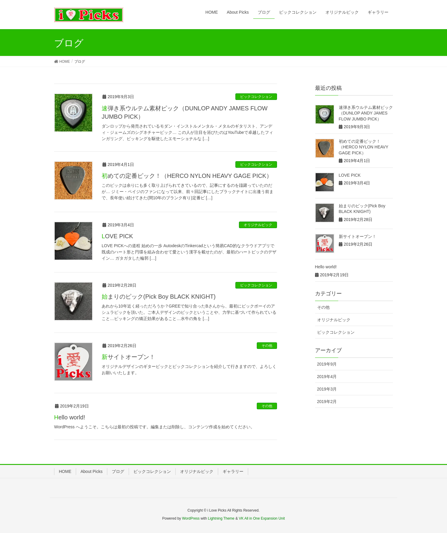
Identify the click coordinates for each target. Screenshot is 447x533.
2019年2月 (327, 401)
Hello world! (69, 417)
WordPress (190, 518)
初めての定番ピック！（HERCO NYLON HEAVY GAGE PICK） (187, 176)
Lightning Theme (221, 518)
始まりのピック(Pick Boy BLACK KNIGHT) (158, 296)
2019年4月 (327, 376)
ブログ (118, 471)
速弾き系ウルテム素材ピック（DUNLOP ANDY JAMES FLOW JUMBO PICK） (366, 113)
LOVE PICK (117, 236)
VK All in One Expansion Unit (262, 518)
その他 (267, 346)
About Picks (92, 471)
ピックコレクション (256, 97)
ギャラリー (233, 471)
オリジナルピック (258, 225)
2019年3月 (327, 389)
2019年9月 (327, 364)
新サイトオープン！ (128, 357)
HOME (65, 471)
